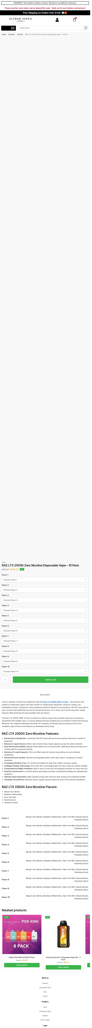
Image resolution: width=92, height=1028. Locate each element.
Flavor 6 (5, 626)
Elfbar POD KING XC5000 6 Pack (22, 957)
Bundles (12, 34)
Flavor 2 (5, 585)
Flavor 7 (5, 636)
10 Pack (20, 34)
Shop (45, 992)
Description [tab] (45, 695)
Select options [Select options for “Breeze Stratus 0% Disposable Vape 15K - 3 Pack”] (63, 967)
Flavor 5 (5, 616)
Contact (45, 996)
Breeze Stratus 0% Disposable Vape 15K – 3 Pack (63, 958)
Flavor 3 (5, 595)
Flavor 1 (5, 575)
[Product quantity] (5, 679)
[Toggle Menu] (13, 28)
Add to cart (50, 679)
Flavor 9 (5, 656)
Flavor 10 (5, 667)
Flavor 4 (5, 605)
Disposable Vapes (45, 987)
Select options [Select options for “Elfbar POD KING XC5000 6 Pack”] (21, 965)
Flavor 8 (5, 646)
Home (4, 34)
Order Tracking (45, 1020)
